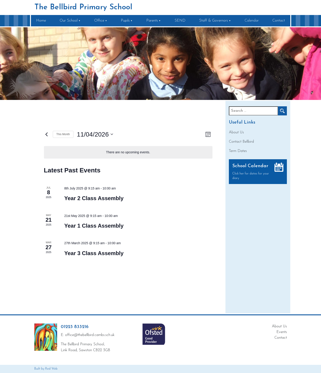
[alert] (128, 152)
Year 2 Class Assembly (94, 198)
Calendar (252, 20)
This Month (63, 134)
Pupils (125, 20)
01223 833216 (74, 327)
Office (99, 20)
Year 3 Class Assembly (94, 253)
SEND (179, 20)
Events (281, 332)
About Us (236, 132)
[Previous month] (46, 134)
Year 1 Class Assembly (94, 226)
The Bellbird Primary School (83, 7)
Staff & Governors (213, 20)
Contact (278, 20)
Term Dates (238, 151)
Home (41, 20)
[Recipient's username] (253, 110)
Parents (152, 20)
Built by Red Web (46, 368)
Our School (69, 20)
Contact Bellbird (241, 142)
